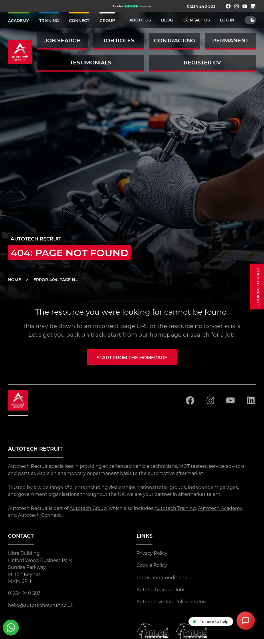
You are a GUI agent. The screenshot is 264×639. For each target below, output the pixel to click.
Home (14, 279)
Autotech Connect (39, 515)
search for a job (212, 334)
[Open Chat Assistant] (246, 621)
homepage (166, 334)
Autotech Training (175, 508)
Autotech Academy (220, 508)
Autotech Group (88, 508)
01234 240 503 (201, 6)
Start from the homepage (132, 357)
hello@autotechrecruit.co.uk (41, 605)
